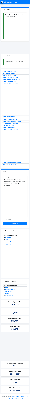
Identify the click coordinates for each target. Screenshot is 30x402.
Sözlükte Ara (15, 223)
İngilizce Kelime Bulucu (17, 398)
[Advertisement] (15, 28)
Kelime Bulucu (15, 396)
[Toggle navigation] (27, 2)
